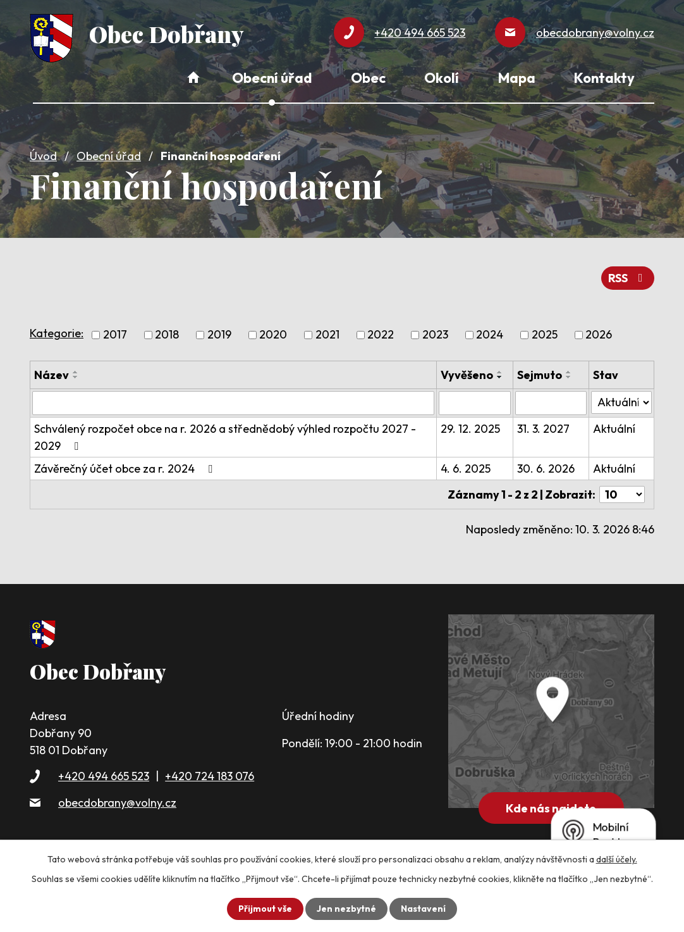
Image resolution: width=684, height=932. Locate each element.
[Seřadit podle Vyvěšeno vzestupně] (500, 372)
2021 (327, 335)
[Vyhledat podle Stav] (621, 402)
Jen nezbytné (346, 908)
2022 (380, 335)
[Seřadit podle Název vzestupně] (76, 372)
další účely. (616, 859)
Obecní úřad (108, 156)
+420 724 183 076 (209, 776)
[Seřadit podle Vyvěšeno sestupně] (500, 377)
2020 (273, 335)
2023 (435, 335)
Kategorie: (56, 333)
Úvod (43, 156)
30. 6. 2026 (546, 468)
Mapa (516, 78)
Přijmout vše (265, 908)
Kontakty (604, 78)
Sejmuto (539, 375)
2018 (167, 335)
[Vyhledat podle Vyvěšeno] (475, 403)
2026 (598, 335)
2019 (219, 335)
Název (51, 375)
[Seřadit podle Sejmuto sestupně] (569, 377)
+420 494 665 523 (103, 776)
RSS (628, 278)
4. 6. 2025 (466, 468)
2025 (545, 335)
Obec (368, 78)
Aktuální (614, 428)
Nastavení (423, 908)
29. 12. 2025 (470, 428)
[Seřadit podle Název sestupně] (76, 377)
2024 (489, 335)
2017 (115, 335)
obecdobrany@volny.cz (117, 802)
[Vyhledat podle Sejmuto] (551, 403)
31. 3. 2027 (543, 428)
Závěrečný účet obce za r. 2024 (125, 468)
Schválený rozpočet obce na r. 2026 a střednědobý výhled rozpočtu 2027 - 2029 (225, 437)
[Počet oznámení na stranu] (622, 494)
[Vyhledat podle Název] (233, 403)
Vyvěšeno (467, 375)
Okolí (441, 78)
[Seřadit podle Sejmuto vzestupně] (569, 372)
